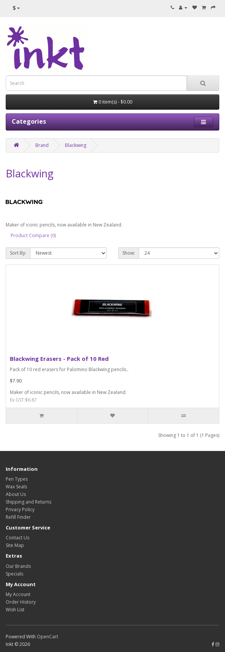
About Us (16, 494)
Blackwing (75, 145)
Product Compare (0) (33, 235)
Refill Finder (18, 517)
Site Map (15, 545)
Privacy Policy (20, 509)
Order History (21, 602)
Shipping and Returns (28, 502)
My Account (18, 594)
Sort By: (18, 253)
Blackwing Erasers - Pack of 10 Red (59, 358)
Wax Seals (16, 486)
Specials (14, 574)
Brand (42, 145)
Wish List (15, 609)
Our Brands (18, 566)
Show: (128, 253)
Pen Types (17, 479)
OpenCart (47, 636)
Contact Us (17, 537)
